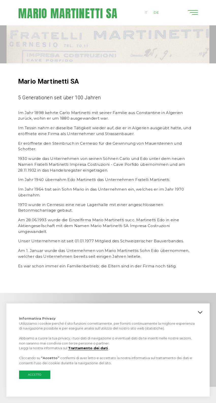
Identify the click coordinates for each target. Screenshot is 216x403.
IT (146, 12)
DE (156, 12)
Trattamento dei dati (88, 348)
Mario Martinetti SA (67, 13)
